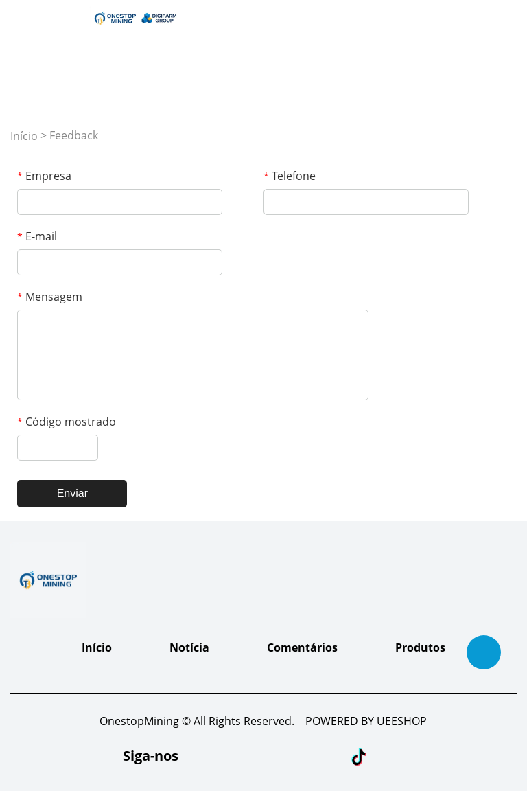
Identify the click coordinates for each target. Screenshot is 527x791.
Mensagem (49, 296)
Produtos (420, 647)
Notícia (189, 647)
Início (24, 136)
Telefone (290, 175)
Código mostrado (66, 421)
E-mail (37, 236)
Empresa (44, 175)
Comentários (302, 647)
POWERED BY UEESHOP (366, 721)
